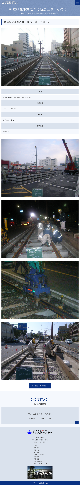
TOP (35, 445)
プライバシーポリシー (41, 463)
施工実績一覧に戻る (39, 386)
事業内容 (36, 448)
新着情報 (36, 459)
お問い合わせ (38, 461)
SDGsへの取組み (39, 454)
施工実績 (36, 450)
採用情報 (36, 452)
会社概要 (36, 457)
